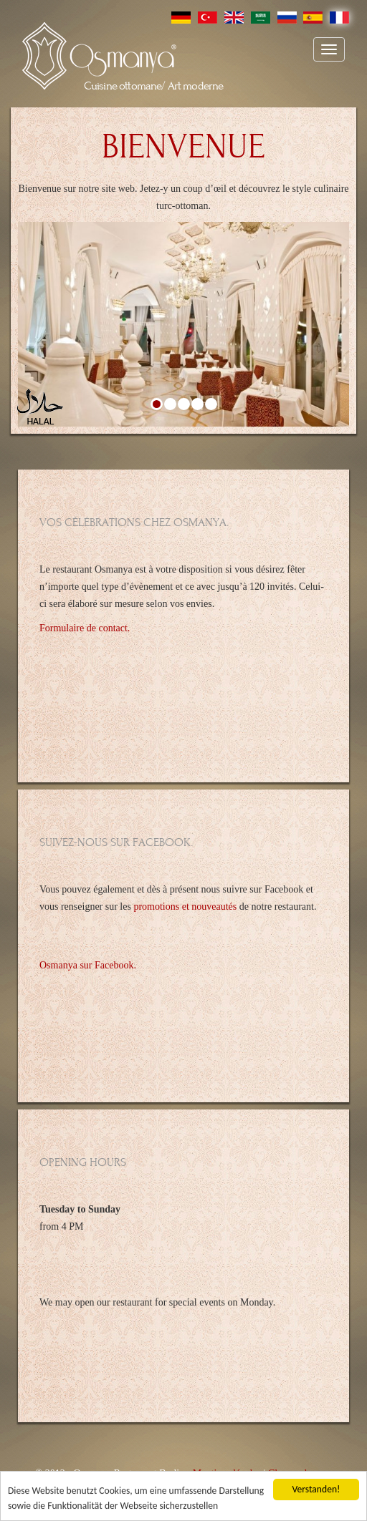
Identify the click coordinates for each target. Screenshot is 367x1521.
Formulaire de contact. (84, 628)
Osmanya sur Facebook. (87, 965)
